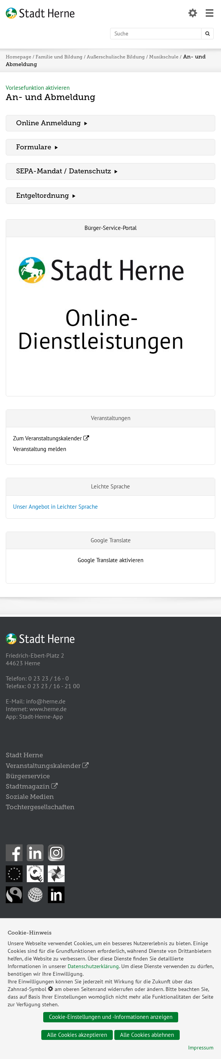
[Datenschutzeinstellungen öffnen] (192, 14)
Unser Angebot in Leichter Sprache (55, 506)
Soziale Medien (30, 796)
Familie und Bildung (59, 57)
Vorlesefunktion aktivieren (38, 87)
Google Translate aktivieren (110, 560)
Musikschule (163, 57)
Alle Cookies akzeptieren (77, 1034)
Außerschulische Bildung (115, 57)
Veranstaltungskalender (47, 766)
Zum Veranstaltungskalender (51, 438)
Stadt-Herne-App (41, 716)
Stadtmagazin (32, 786)
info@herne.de (45, 701)
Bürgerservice (28, 776)
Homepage (18, 57)
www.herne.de (48, 709)
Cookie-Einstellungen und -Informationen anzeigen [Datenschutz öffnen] (110, 1016)
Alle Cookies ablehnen (147, 1034)
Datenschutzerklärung (93, 966)
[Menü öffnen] (209, 14)
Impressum (200, 1047)
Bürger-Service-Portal (110, 227)
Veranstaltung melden (39, 449)
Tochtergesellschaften (40, 807)
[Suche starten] (207, 33)
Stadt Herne (24, 755)
